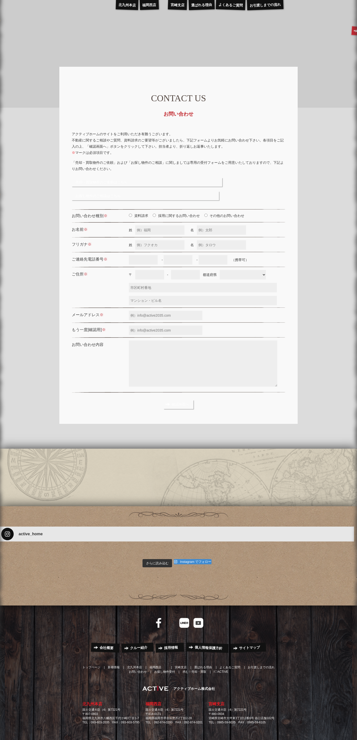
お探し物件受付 (164, 653)
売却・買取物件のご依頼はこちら (107, 180)
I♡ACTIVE (221, 653)
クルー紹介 (139, 629)
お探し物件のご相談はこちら (175, 180)
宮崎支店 (216, 686)
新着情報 (114, 649)
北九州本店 (92, 686)
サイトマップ (249, 629)
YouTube (198, 605)
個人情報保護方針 (208, 629)
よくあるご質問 (229, 649)
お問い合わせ (138, 653)
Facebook (159, 605)
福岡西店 (153, 686)
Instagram (170, 605)
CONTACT (327, 31)
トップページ (91, 649)
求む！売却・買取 (194, 653)
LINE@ (184, 605)
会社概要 (107, 629)
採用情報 (171, 629)
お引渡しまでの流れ (261, 649)
